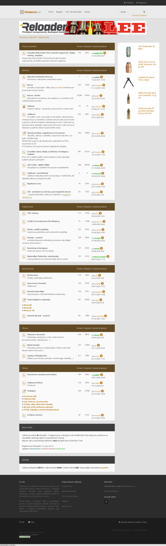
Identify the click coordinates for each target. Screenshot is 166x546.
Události (31, 114)
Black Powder (100, 257)
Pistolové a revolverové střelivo (42, 374)
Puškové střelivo (35, 382)
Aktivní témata (43, 37)
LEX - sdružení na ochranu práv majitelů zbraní (49, 191)
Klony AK (28, 308)
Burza (30, 85)
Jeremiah (97, 230)
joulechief (98, 292)
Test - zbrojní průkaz (74, 12)
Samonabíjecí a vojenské (38, 299)
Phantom (97, 152)
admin (97, 77)
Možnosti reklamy (111, 491)
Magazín (59, 12)
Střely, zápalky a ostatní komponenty (41, 409)
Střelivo (25, 368)
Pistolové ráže (30, 396)
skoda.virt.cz (67, 506)
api (95, 345)
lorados (97, 133)
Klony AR (28, 305)
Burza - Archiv (33, 95)
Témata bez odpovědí (28, 37)
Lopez (96, 300)
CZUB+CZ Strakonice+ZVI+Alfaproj (43, 221)
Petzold (97, 173)
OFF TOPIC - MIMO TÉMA (38, 165)
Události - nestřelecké (37, 173)
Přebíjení (31, 391)
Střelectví (25, 70)
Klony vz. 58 (29, 310)
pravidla (58, 87)
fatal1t (96, 96)
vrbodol (97, 391)
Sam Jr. (97, 356)
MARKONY (98, 53)
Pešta (96, 214)
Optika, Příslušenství (37, 355)
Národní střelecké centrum (40, 76)
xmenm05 (98, 85)
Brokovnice (32, 275)
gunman (97, 184)
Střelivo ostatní (34, 415)
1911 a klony (32, 213)
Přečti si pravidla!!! (29, 46)
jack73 (105, 467)
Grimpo (97, 238)
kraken (97, 383)
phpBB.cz (34, 535)
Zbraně (25, 328)
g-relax (97, 192)
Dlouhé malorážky (35, 291)
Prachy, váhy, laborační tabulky (38, 404)
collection (98, 106)
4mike (97, 165)
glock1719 (98, 222)
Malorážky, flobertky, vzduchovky (43, 256)
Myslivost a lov (34, 183)
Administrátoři (35, 448)
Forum (50, 12)
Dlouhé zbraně (28, 269)
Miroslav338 (99, 316)
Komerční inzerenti (48, 448)
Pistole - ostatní (34, 237)
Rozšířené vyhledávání (139, 15)
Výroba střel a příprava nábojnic (38, 407)
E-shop (87, 12)
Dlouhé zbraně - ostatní (38, 315)
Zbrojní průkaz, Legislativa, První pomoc (46, 133)
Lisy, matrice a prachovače (36, 401)
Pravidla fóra (67, 486)
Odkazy (30, 106)
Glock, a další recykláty (37, 229)
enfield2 (97, 115)
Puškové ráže (30, 399)
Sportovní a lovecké (36, 283)
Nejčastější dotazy (69, 491)
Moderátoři (60, 448)
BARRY (97, 375)
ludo (96, 276)
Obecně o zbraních (36, 334)
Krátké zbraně (27, 207)
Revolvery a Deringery (37, 248)
